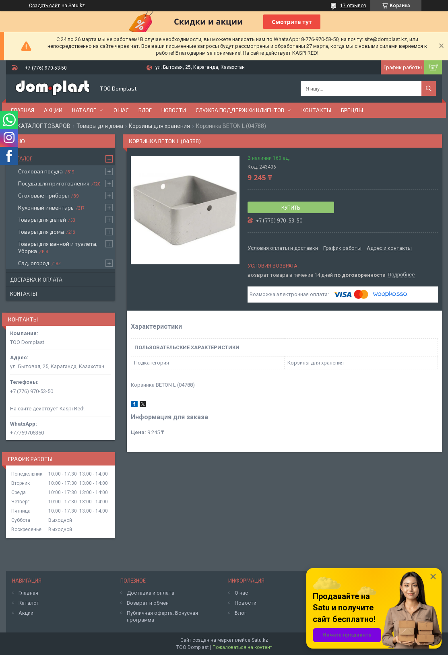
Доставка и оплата (36, 279)
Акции (53, 110)
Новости (173, 110)
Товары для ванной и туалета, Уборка (57, 247)
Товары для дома (99, 126)
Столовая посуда (40, 171)
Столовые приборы (43, 195)
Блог (145, 110)
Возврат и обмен (148, 603)
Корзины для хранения (159, 126)
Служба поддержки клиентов (240, 110)
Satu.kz (260, 640)
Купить (290, 207)
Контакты (316, 110)
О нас (121, 110)
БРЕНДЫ (352, 110)
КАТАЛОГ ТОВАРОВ (43, 126)
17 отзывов (353, 5)
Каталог (84, 110)
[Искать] (428, 88)
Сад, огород (34, 263)
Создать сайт (44, 5)
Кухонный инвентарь (46, 207)
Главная (22, 110)
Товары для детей (42, 219)
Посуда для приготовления (53, 183)
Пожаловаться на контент (242, 647)
